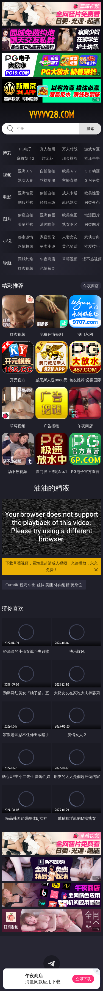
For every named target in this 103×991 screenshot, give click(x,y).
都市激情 (25, 237)
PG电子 (25, 149)
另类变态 (92, 202)
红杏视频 (25, 268)
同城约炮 (25, 258)
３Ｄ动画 (92, 171)
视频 (7, 175)
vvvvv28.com (51, 114)
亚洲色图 (47, 215)
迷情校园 (25, 246)
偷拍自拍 (47, 193)
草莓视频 (69, 258)
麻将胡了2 (25, 158)
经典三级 (47, 202)
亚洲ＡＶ (25, 171)
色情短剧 (47, 268)
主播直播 (69, 180)
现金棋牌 (69, 158)
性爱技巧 (92, 246)
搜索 (90, 128)
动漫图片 (92, 215)
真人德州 (47, 149)
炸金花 (47, 158)
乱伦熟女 (69, 202)
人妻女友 (69, 237)
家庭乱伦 (47, 237)
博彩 (7, 153)
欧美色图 (69, 215)
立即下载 (83, 978)
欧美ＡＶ (69, 171)
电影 (7, 197)
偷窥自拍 (25, 215)
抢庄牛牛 (92, 158)
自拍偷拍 (47, 171)
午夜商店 (47, 258)
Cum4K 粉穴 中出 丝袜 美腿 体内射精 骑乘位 (43, 584)
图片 (7, 219)
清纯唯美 (47, 224)
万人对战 (69, 149)
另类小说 (47, 246)
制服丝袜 (25, 202)
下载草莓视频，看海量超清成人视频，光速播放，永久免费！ (52, 566)
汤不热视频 (92, 258)
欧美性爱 (92, 193)
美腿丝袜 (25, 224)
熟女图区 (69, 224)
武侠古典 (92, 237)
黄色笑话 (69, 246)
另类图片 (92, 224)
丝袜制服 (47, 180)
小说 (7, 241)
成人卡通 (69, 193)
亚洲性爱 (25, 193)
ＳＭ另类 (92, 180)
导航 (7, 263)
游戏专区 (92, 149)
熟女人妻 (25, 180)
